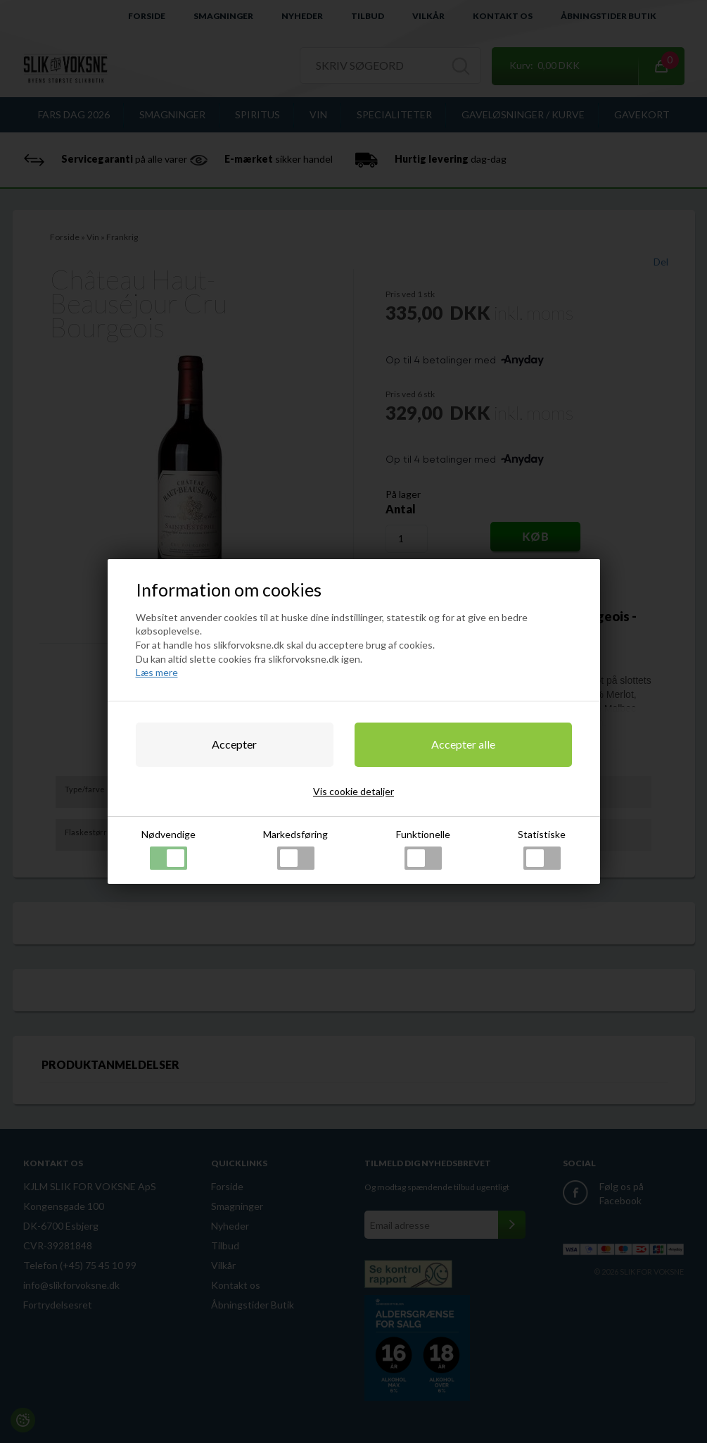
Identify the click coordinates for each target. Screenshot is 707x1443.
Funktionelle (423, 849)
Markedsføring (295, 849)
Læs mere (157, 672)
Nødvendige (168, 849)
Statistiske (542, 849)
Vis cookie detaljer (353, 791)
